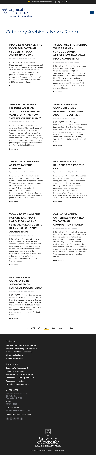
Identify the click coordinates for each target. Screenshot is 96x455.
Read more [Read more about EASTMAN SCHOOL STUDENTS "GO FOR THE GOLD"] (58, 202)
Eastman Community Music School (21, 345)
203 (40, 328)
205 (53, 328)
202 (33, 328)
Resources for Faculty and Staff (20, 378)
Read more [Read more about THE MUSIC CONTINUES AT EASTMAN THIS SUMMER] (14, 202)
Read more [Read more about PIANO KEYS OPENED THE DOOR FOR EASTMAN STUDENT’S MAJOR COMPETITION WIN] (14, 86)
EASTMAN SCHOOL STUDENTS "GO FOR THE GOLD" (68, 165)
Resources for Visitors (15, 381)
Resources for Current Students (20, 374)
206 (60, 328)
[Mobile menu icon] (92, 12)
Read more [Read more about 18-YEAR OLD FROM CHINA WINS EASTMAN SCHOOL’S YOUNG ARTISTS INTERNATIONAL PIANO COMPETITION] (58, 92)
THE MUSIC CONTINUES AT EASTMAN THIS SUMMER (24, 165)
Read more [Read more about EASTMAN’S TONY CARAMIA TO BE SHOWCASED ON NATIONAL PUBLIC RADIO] (14, 318)
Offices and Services (15, 371)
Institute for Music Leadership (19, 352)
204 (47, 328)
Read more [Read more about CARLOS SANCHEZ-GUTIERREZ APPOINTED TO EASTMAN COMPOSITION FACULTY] (58, 260)
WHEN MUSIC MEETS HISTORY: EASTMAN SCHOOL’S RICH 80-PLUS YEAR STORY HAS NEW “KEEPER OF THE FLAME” (25, 111)
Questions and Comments (17, 384)
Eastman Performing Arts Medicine (21, 349)
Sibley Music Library (14, 355)
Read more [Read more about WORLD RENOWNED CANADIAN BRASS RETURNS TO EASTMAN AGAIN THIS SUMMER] (58, 145)
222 (71, 328)
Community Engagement (17, 368)
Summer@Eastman (14, 358)
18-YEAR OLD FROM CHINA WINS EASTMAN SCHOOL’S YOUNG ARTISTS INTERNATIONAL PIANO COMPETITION (70, 51)
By (16, 58)
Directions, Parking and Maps (18, 414)
